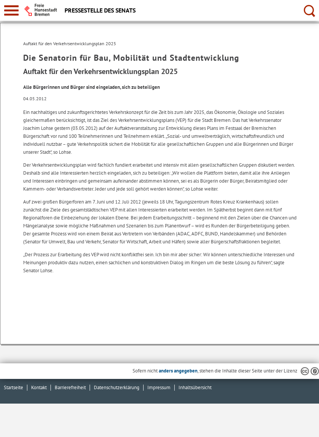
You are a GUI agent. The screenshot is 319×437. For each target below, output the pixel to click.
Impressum (159, 387)
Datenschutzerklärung (116, 387)
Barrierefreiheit (70, 387)
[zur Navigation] (11, 10)
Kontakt (39, 387)
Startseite (13, 387)
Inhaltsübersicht (195, 387)
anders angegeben (178, 371)
